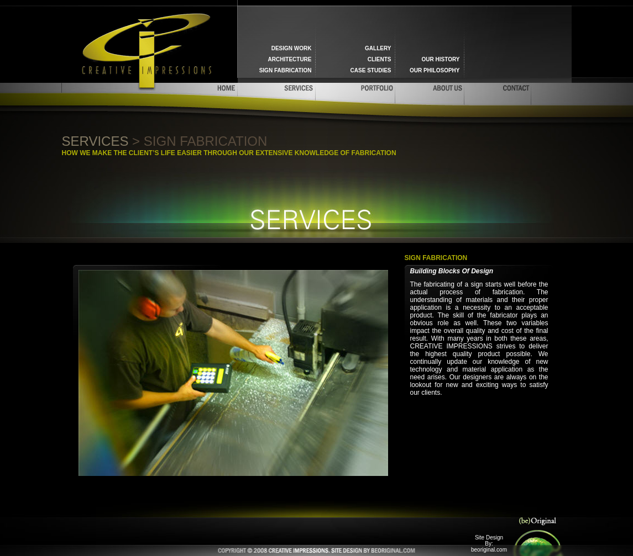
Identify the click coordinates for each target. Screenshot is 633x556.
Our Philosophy (435, 70)
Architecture (290, 59)
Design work (291, 48)
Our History (441, 59)
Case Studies (370, 70)
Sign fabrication (285, 70)
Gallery (378, 48)
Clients (379, 59)
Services (95, 141)
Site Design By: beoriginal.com (489, 543)
